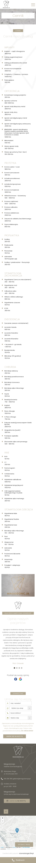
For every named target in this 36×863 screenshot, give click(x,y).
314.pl (14, 847)
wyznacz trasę (24, 845)
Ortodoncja (12, 91)
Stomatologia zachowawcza (13, 274)
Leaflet (2, 847)
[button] (14, 668)
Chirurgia (10, 367)
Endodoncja (12, 319)
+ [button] (2, 818)
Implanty (9, 47)
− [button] (2, 821)
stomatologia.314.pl (26, 853)
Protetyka (10, 163)
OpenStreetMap (26, 847)
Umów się (18, 801)
